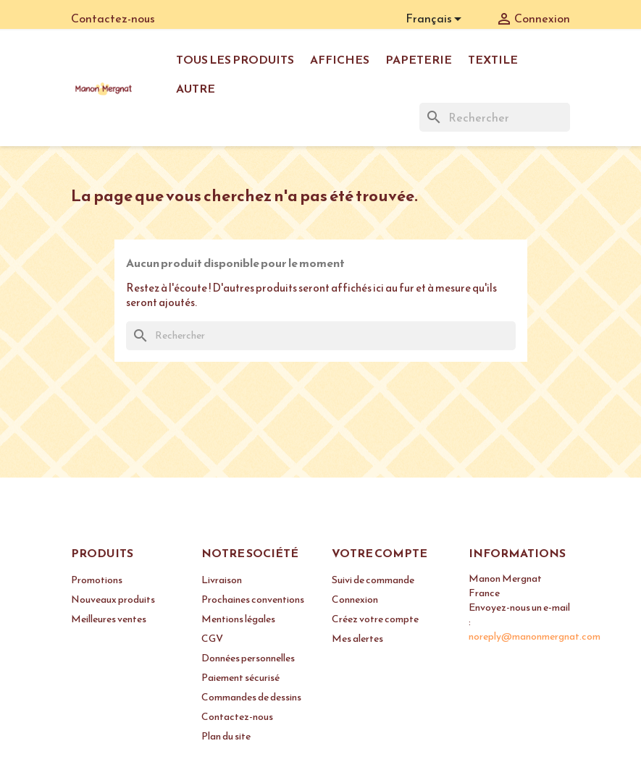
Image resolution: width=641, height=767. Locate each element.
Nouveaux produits (113, 599)
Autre (195, 88)
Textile (493, 59)
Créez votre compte (375, 619)
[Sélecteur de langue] (436, 20)
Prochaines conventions (252, 599)
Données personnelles (248, 658)
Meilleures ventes (108, 619)
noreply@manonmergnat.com (534, 636)
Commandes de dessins (251, 697)
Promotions (96, 580)
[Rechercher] (494, 117)
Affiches (339, 59)
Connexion (355, 599)
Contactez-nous (113, 18)
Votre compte (379, 553)
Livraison (221, 580)
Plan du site (226, 736)
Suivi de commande (373, 580)
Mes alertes (357, 638)
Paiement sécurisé (240, 677)
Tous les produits (235, 59)
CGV (212, 638)
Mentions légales (238, 619)
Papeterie (418, 59)
